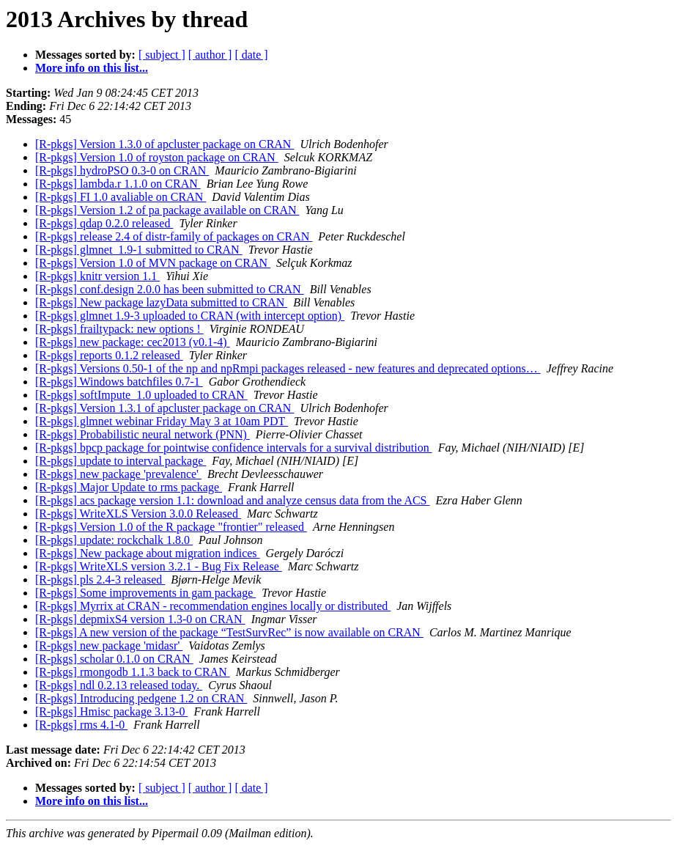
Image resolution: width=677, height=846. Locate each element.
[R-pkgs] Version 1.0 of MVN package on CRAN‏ (152, 263)
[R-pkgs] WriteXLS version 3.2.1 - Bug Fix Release (158, 566)
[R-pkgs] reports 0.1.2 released (109, 355)
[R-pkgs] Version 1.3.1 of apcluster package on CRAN (164, 408)
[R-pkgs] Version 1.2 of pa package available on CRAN (167, 210)
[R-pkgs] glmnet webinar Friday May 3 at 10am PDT (161, 421)
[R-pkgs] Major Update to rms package (128, 487)
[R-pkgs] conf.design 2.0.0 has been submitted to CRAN (169, 289)
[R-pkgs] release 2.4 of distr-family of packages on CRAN (173, 236)
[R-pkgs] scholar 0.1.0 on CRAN (114, 658)
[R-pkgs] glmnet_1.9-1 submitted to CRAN (139, 249)
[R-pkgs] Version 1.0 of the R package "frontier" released (171, 527)
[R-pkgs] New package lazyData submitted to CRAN (161, 302)
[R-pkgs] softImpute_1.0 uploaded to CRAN (141, 395)
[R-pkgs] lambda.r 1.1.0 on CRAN (118, 183)
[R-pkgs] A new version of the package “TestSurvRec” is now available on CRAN (229, 632)
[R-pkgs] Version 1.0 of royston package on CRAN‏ (156, 157)
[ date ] (250, 54)
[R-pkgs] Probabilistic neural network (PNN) (142, 434)
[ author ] (210, 54)
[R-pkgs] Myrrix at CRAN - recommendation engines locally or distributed (213, 606)
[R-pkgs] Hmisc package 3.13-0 (111, 711)
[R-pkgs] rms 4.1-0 (81, 724)
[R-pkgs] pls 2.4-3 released (100, 579)
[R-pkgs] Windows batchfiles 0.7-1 (119, 381)
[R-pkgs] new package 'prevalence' (118, 474)
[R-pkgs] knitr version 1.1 (97, 276)
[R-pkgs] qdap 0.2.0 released (104, 223)
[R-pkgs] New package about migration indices (147, 553)
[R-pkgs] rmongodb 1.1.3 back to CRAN (132, 672)
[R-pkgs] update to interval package (120, 461)
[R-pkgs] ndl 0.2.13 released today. (118, 685)
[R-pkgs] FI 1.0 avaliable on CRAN (120, 197)
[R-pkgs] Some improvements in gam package (145, 592)
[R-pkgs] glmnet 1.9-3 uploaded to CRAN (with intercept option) (189, 315)
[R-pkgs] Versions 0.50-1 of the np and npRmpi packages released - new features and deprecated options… (288, 368)
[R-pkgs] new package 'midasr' (108, 645)
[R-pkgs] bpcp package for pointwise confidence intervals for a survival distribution (233, 447)
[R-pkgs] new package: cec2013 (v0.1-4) (132, 342)
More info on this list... (91, 68)
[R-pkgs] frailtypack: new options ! (119, 329)
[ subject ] (161, 54)
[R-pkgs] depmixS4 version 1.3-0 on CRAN (140, 619)
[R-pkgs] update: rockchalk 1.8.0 (114, 540)
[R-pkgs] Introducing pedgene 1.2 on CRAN (141, 698)
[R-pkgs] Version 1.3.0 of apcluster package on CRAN (164, 144)
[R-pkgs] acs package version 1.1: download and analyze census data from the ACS (232, 500)
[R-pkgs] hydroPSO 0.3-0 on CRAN (122, 170)
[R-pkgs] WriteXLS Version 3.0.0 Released (138, 513)
